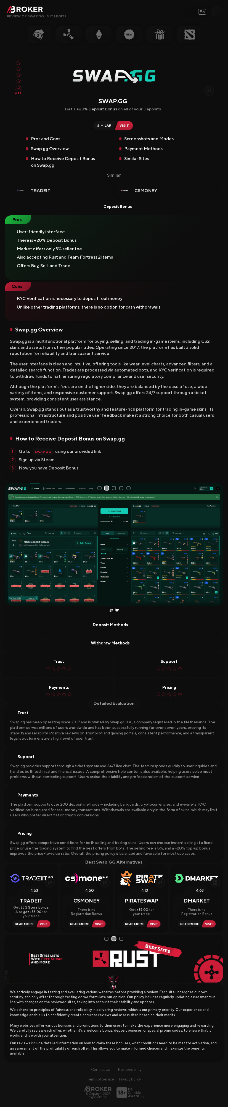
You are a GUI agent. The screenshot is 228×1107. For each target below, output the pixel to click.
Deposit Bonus (114, 206)
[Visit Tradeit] (44, 923)
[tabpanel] (114, 544)
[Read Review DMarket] (189, 923)
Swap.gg (43, 452)
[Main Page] (98, 1089)
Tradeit (41, 190)
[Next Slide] (217, 545)
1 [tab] (100, 487)
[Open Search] (216, 12)
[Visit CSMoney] (99, 923)
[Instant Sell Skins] (117, 610)
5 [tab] (130, 488)
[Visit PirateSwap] (154, 923)
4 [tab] (122, 488)
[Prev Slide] (11, 545)
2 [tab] (107, 488)
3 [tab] (115, 488)
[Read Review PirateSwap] (134, 923)
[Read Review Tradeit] (23, 923)
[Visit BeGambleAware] (130, 1092)
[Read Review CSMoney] (79, 923)
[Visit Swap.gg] (125, 125)
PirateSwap (141, 901)
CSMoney (145, 190)
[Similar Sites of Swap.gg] (103, 125)
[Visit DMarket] (210, 923)
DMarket (197, 901)
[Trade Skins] (111, 610)
